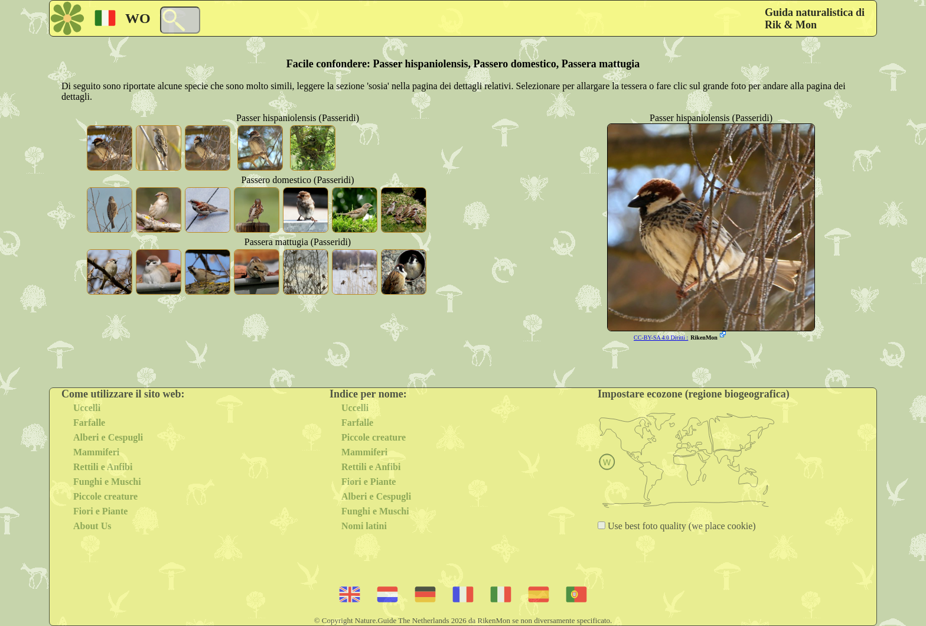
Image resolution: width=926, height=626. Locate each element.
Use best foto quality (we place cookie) (680, 526)
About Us (92, 526)
